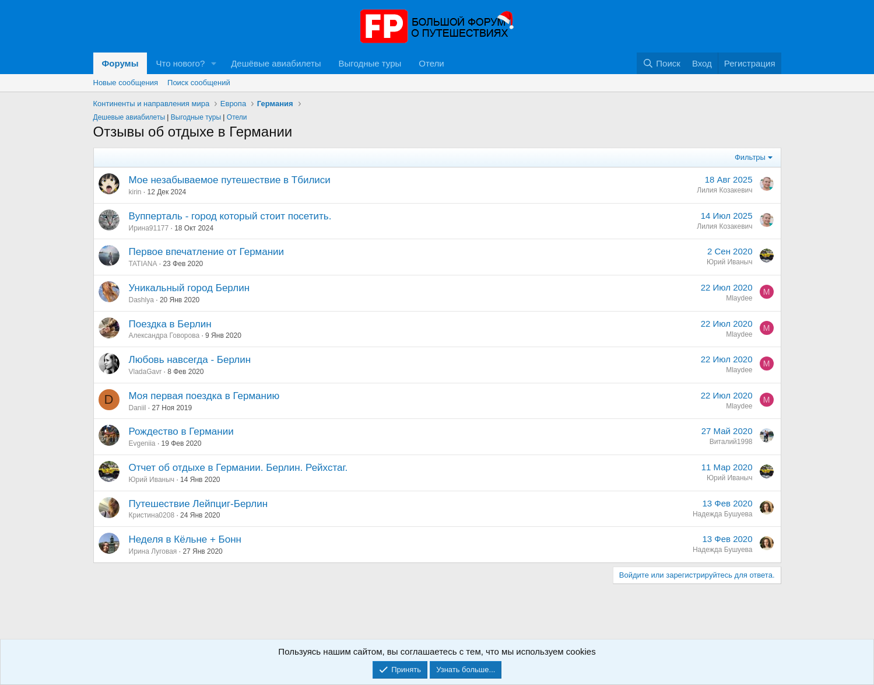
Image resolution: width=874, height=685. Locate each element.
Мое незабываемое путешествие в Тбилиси (230, 180)
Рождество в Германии (181, 431)
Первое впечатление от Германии (207, 251)
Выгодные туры (370, 63)
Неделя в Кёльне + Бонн (185, 539)
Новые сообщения (126, 82)
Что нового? (180, 63)
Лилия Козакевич (724, 190)
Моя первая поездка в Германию (204, 395)
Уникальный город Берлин (189, 287)
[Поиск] (661, 63)
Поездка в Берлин (170, 324)
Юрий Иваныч (730, 262)
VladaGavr (145, 372)
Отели (431, 63)
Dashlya (141, 300)
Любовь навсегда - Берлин (190, 359)
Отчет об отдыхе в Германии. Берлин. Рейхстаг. (238, 467)
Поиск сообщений (198, 82)
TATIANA (143, 264)
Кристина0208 (152, 515)
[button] (214, 63)
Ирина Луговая (153, 551)
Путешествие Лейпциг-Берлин (198, 503)
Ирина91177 (149, 228)
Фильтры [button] (750, 157)
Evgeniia (142, 443)
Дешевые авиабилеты (129, 117)
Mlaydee (739, 298)
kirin (135, 192)
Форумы (120, 63)
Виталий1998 (731, 442)
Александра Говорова (164, 335)
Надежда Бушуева (723, 514)
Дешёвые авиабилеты (276, 63)
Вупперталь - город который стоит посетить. (230, 216)
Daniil (137, 408)
